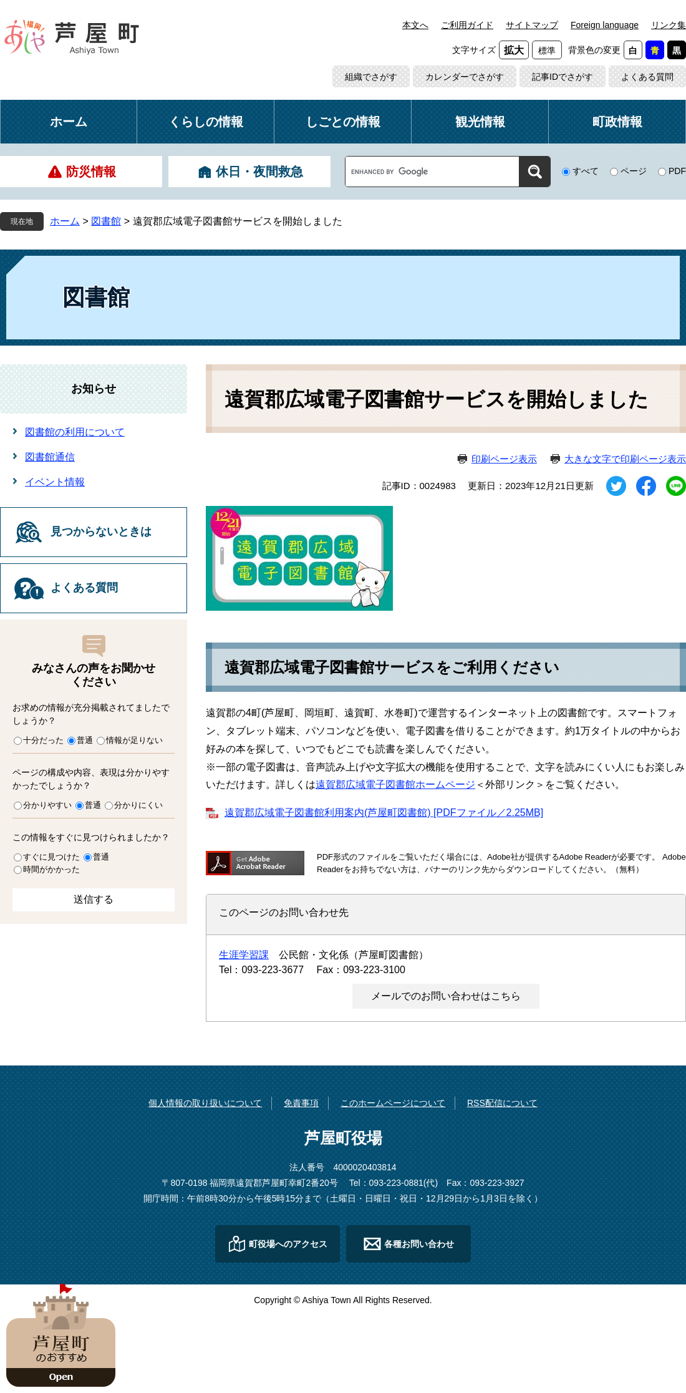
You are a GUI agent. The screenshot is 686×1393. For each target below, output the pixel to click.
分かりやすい (47, 805)
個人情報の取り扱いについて (205, 1103)
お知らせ (93, 388)
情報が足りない (134, 740)
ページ (634, 171)
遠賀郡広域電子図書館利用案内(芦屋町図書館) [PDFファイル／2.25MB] (384, 812)
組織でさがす (371, 77)
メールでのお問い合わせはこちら (446, 996)
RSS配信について (502, 1103)
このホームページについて (393, 1103)
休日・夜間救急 (259, 171)
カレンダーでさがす (464, 77)
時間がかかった (51, 869)
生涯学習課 (244, 954)
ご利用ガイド (467, 25)
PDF (677, 171)
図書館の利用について (75, 432)
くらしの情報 (205, 122)
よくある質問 (647, 77)
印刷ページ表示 (504, 459)
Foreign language (605, 25)
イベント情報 (55, 482)
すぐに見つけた (51, 857)
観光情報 (480, 122)
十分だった (43, 740)
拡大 (514, 50)
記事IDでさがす (562, 77)
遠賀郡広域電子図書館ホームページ (395, 784)
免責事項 (301, 1103)
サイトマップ (532, 25)
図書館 (106, 221)
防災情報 (91, 171)
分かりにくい (138, 805)
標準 (547, 51)
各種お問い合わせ (419, 1244)
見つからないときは (101, 531)
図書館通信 (50, 457)
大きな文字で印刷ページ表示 (625, 459)
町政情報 (617, 122)
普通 (85, 740)
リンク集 (668, 25)
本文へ (415, 25)
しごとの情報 (343, 122)
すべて (585, 171)
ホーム (68, 122)
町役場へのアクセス (288, 1244)
